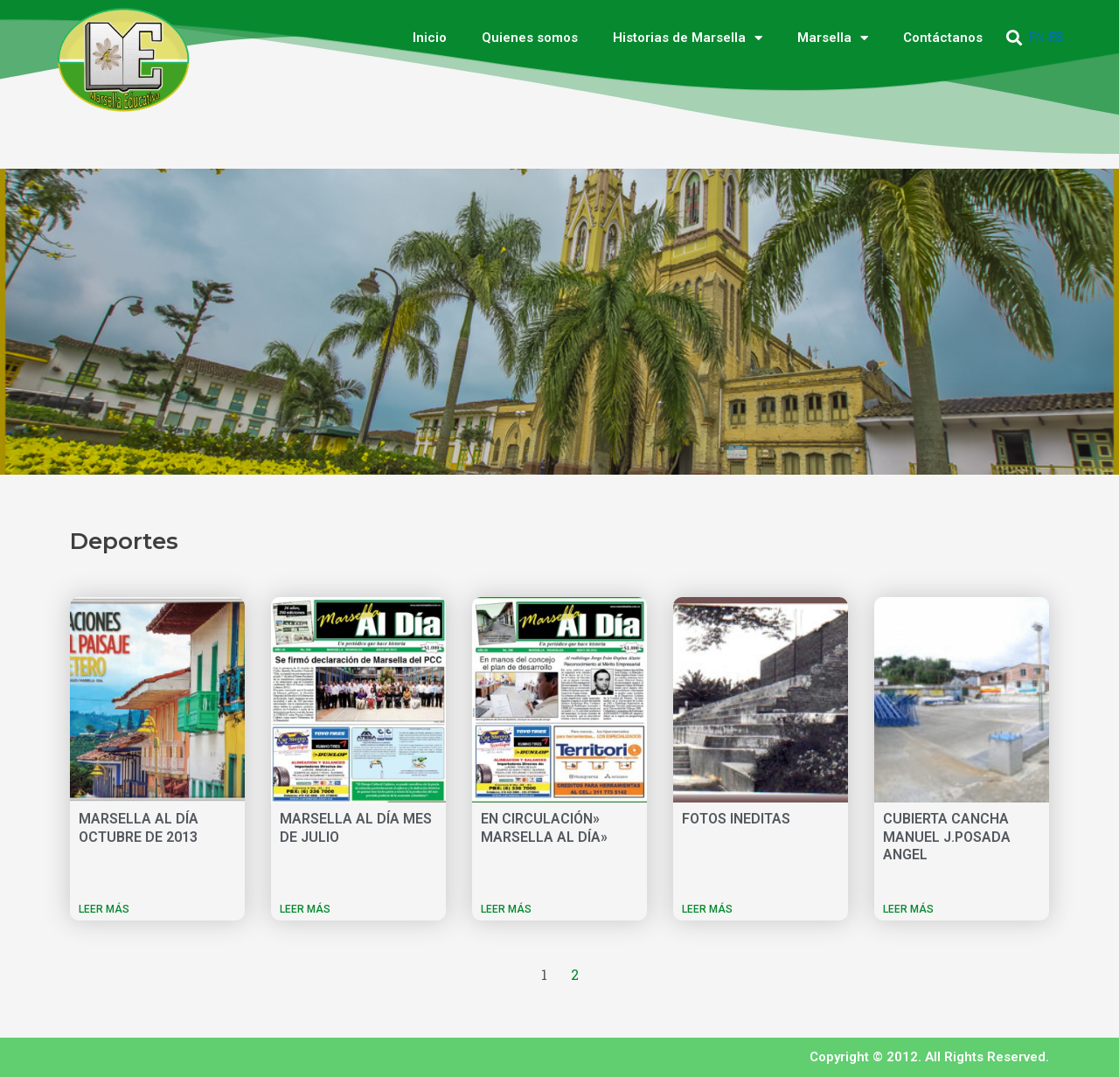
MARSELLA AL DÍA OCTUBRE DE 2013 (138, 827)
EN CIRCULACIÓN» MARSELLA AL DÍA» (544, 827)
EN (1037, 37)
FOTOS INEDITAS (736, 818)
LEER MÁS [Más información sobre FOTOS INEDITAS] (707, 909)
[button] (1014, 38)
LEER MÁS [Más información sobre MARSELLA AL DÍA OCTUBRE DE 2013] (104, 909)
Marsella (832, 38)
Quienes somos (530, 37)
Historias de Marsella (687, 38)
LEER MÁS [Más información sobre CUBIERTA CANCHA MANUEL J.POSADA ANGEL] (908, 909)
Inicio (430, 37)
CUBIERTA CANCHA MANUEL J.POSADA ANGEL (947, 837)
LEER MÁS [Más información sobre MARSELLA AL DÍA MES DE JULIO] (305, 909)
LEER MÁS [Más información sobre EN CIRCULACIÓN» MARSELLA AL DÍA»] (506, 909)
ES (1055, 37)
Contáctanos (943, 37)
